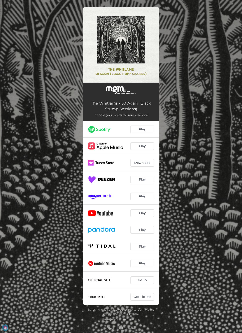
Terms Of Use (129, 314)
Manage (107, 319)
